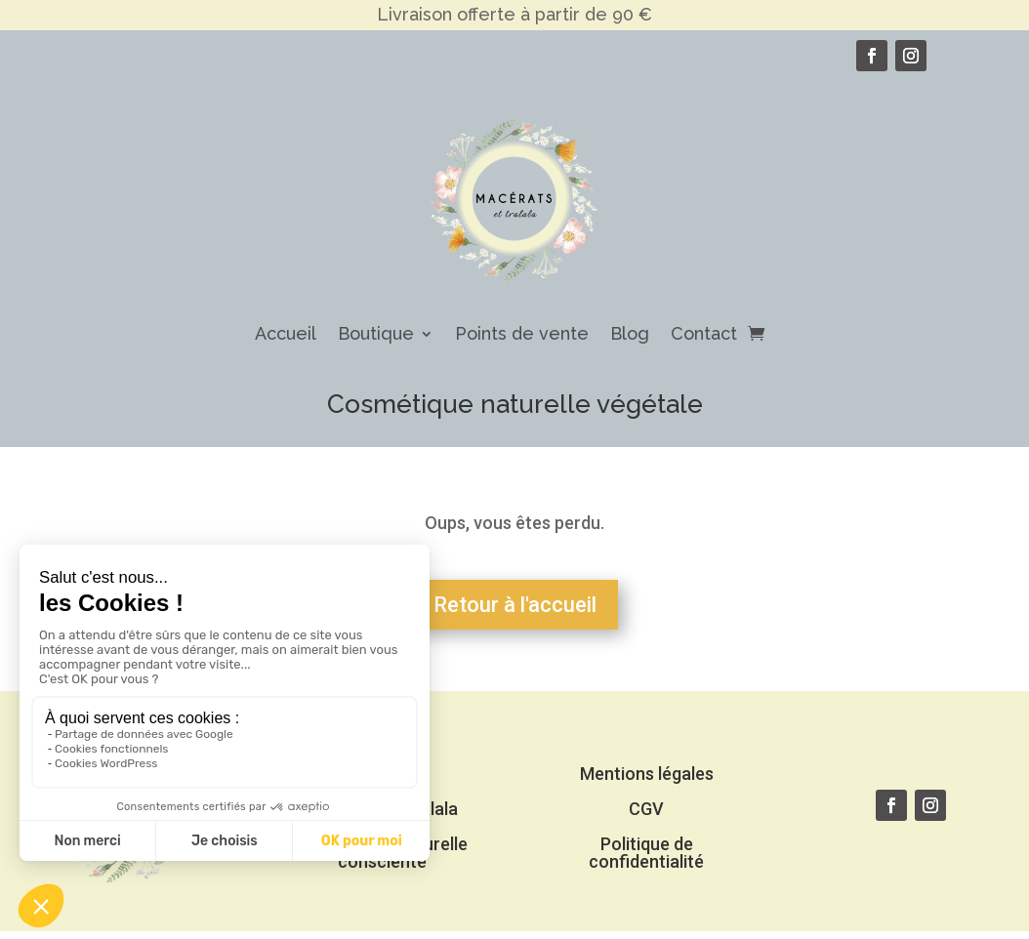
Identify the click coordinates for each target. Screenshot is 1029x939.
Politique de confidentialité (646, 853)
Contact (704, 333)
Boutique (376, 333)
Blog (629, 333)
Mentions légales (647, 773)
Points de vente (522, 333)
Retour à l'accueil (515, 604)
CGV (646, 808)
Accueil (285, 333)
